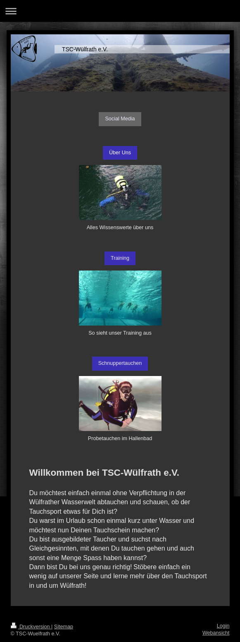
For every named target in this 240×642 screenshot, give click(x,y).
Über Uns (120, 153)
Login (223, 626)
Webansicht (216, 633)
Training (120, 258)
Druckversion (31, 627)
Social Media (120, 119)
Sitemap (63, 627)
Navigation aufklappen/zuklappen (120, 11)
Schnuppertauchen (120, 363)
